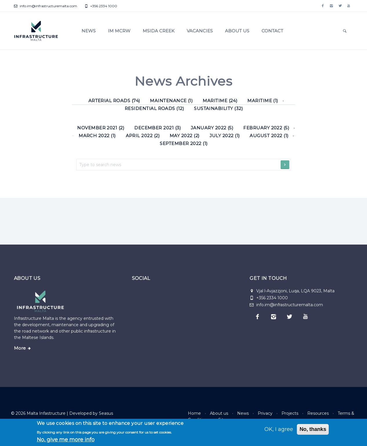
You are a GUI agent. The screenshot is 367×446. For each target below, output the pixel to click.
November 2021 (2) (100, 128)
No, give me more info (66, 439)
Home (194, 413)
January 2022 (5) (212, 128)
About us (237, 31)
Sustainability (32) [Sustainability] (218, 108)
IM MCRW (119, 31)
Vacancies (200, 31)
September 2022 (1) (184, 143)
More (20, 348)
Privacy (265, 413)
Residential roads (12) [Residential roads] (154, 108)
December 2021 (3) (157, 128)
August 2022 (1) (269, 135)
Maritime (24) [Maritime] (220, 100)
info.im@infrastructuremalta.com (45, 6)
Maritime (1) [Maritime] (262, 100)
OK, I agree (278, 429)
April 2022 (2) (143, 135)
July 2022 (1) (225, 135)
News (88, 31)
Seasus (106, 413)
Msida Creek (159, 31)
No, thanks (312, 429)
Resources (318, 413)
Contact (272, 31)
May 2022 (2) (185, 135)
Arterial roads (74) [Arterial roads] (114, 100)
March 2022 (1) (97, 135)
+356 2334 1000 (100, 6)
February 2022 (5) (266, 128)
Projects (289, 413)
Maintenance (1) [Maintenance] (171, 100)
